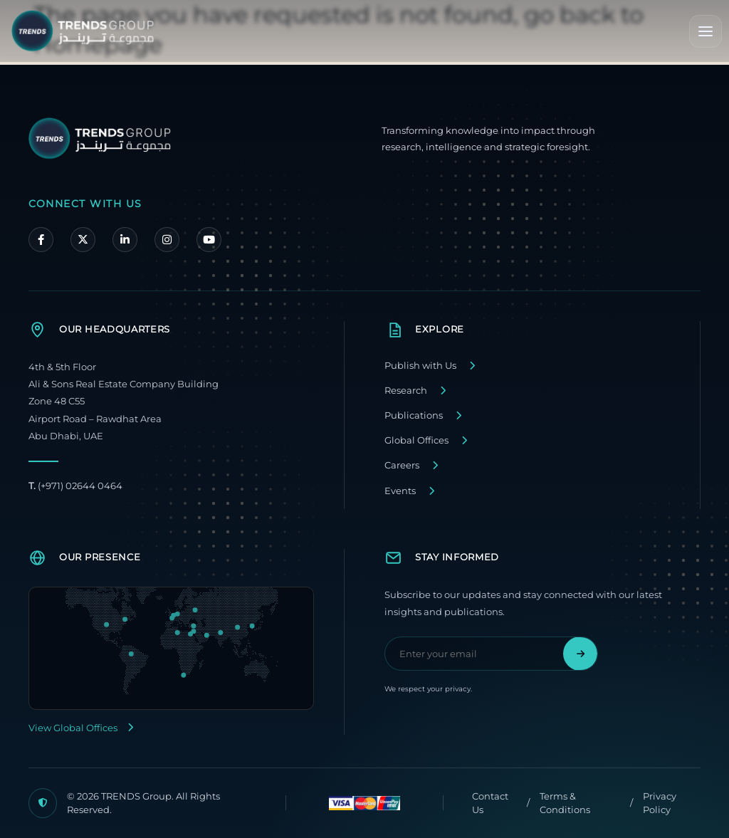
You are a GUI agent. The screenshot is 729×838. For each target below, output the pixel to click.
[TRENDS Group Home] (82, 31)
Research (405, 390)
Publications (413, 415)
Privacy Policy (659, 803)
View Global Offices (80, 728)
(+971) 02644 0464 (75, 486)
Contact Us (490, 803)
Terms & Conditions (565, 803)
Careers (401, 465)
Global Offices (416, 440)
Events (400, 491)
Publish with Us (420, 365)
